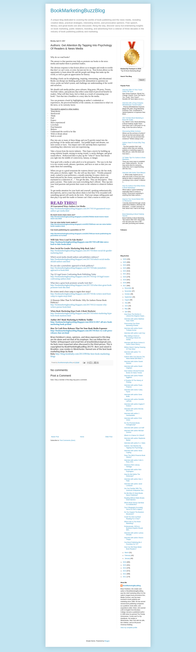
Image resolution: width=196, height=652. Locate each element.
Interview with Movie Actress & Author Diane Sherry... (134, 343)
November (128, 291)
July (126, 303)
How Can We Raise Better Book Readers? (133, 548)
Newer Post (55, 437)
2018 (125, 283)
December (128, 288)
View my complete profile (128, 627)
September (128, 297)
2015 (125, 565)
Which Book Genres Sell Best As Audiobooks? (134, 503)
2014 (125, 568)
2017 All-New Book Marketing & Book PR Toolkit (133, 119)
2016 (125, 562)
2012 (125, 574)
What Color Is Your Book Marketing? (132, 522)
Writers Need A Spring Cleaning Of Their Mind (134, 348)
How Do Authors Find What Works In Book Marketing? (133, 186)
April (126, 312)
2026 (125, 259)
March (127, 552)
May (126, 309)
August (127, 300)
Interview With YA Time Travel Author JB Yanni (132, 90)
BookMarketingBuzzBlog (77, 10)
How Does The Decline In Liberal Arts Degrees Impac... (135, 315)
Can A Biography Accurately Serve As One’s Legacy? (133, 508)
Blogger (107, 641)
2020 (125, 277)
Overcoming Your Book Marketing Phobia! (132, 324)
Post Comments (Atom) (67, 440)
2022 (125, 271)
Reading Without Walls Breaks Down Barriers (134, 499)
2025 (125, 262)
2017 (125, 285)
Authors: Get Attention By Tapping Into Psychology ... (134, 447)
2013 (125, 571)
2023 (125, 268)
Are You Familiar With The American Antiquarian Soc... (134, 489)
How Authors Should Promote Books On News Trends (134, 372)
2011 (125, 577)
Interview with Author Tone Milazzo (133, 173)
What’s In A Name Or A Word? (134, 435)
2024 (125, 265)
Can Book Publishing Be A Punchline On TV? (133, 543)
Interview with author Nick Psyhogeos (132, 470)
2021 (125, 274)
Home (82, 437)
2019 (125, 280)
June (126, 306)
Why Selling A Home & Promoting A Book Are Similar (132, 337)
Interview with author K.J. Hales (134, 443)
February (128, 555)
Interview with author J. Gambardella (132, 414)
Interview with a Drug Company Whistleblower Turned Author (132, 104)
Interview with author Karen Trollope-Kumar (133, 329)
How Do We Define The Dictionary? (132, 475)
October (127, 294)
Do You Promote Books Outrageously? (132, 424)
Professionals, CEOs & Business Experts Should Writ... (133, 528)
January (127, 558)
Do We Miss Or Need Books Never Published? (133, 494)
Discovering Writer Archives (131, 131)
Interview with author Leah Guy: (134, 333)
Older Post (108, 437)
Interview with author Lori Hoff (134, 428)
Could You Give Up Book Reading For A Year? (132, 518)
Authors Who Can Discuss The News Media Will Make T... (134, 357)
